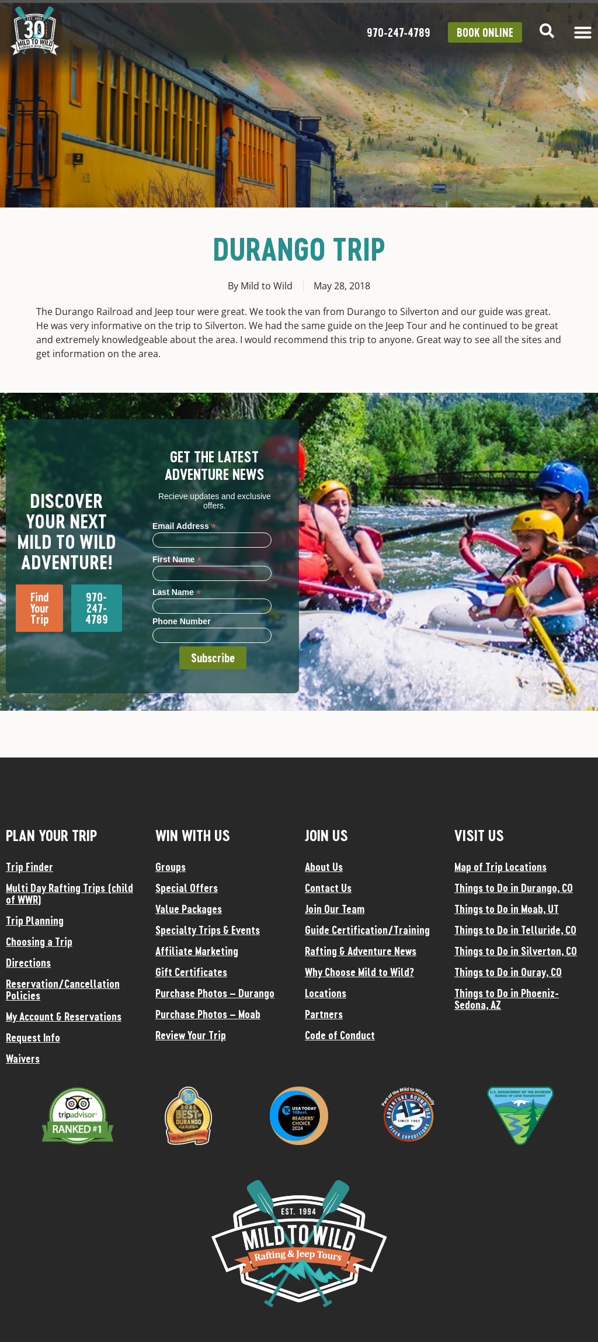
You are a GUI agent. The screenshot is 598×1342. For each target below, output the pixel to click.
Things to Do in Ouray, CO (508, 972)
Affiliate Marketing (196, 951)
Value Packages (188, 908)
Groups (170, 866)
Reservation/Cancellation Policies (63, 989)
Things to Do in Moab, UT (506, 908)
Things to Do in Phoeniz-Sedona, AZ (506, 999)
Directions (28, 962)
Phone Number (181, 621)
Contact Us (328, 887)
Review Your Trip (190, 1035)
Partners (324, 1014)
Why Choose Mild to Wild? (359, 972)
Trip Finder (29, 866)
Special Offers (186, 887)
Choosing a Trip (39, 941)
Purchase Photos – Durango (214, 993)
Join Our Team (334, 908)
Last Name (176, 592)
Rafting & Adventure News (360, 951)
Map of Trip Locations (500, 866)
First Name (176, 559)
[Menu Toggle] (582, 32)
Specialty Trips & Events (207, 930)
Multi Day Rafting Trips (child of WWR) (69, 893)
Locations (325, 993)
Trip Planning (35, 920)
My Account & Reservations (63, 1016)
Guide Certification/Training (367, 930)
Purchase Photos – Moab (207, 1014)
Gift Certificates (191, 972)
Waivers (23, 1058)
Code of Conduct (340, 1035)
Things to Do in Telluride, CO (515, 930)
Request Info (33, 1037)
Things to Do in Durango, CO (513, 887)
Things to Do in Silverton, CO (515, 951)
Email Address (184, 526)
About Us (324, 866)
